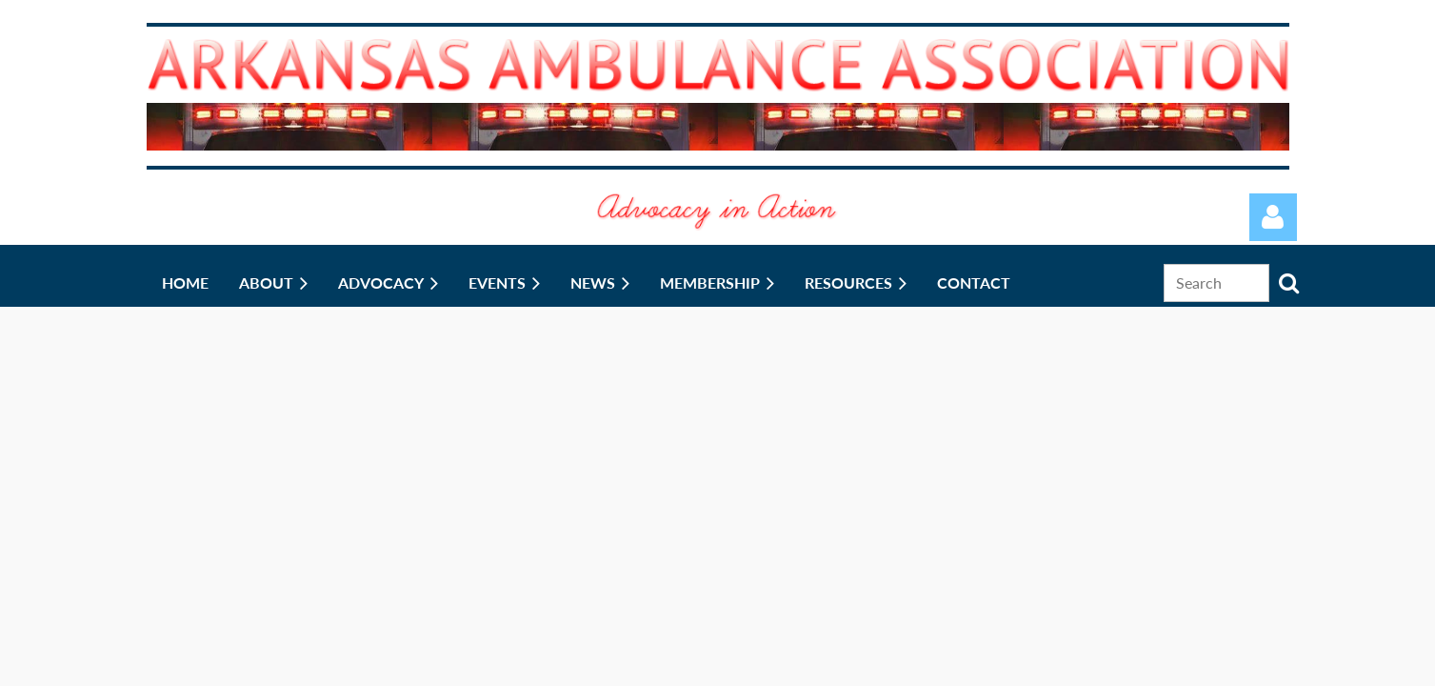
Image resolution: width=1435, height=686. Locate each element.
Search (1289, 283)
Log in (1273, 217)
